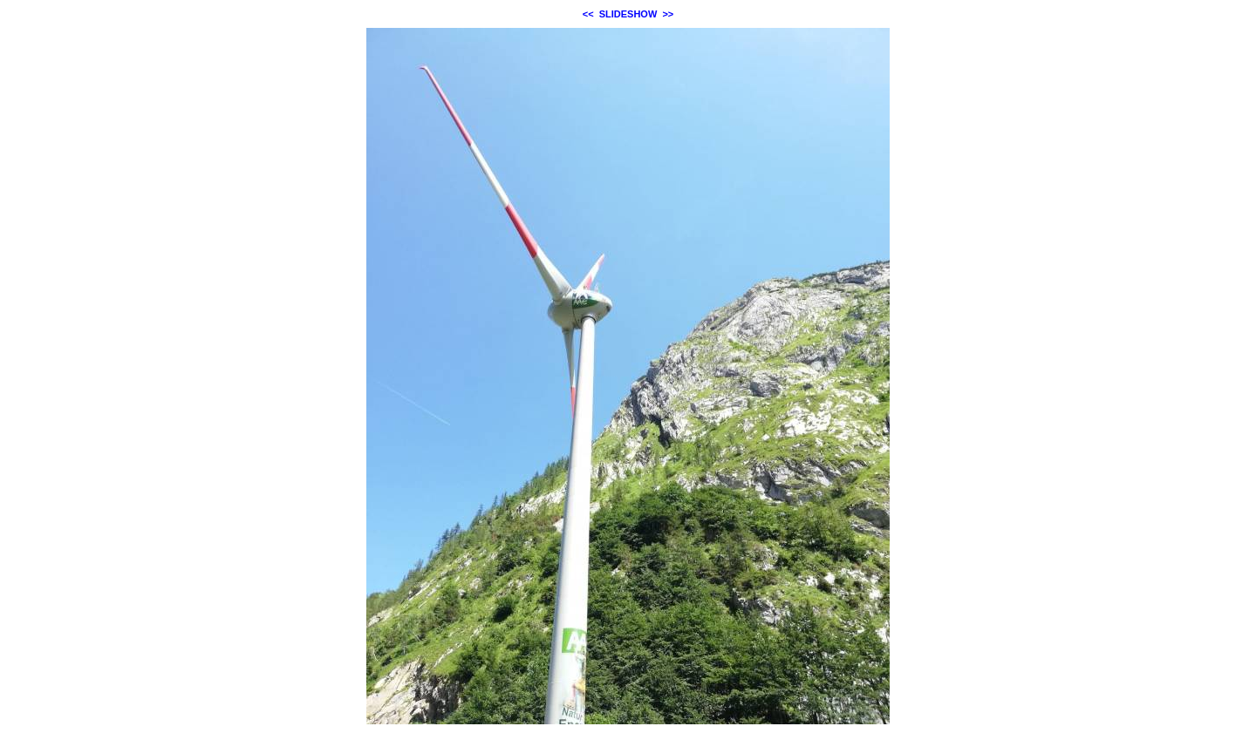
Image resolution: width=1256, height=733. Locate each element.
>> (667, 14)
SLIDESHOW (628, 14)
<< (588, 14)
